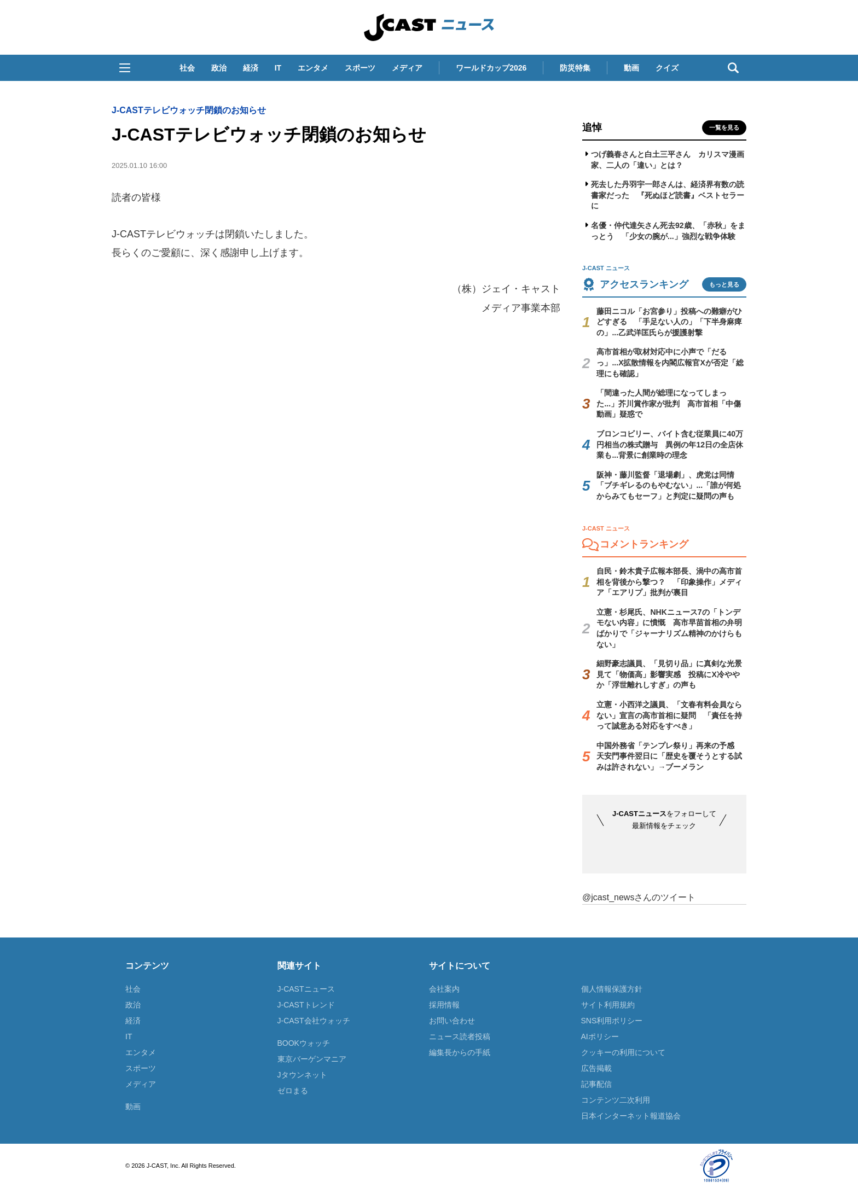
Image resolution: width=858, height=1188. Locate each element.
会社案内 (444, 989)
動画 (631, 67)
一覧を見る (724, 127)
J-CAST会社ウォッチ (313, 1020)
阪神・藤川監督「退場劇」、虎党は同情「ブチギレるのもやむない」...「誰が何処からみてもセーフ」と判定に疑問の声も (668, 485)
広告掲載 (596, 1068)
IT (278, 67)
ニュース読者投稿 (459, 1036)
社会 (187, 67)
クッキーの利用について (623, 1052)
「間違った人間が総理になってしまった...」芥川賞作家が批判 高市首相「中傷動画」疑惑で (668, 403)
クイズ (667, 67)
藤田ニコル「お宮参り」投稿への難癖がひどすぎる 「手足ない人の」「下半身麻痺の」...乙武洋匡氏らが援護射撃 (669, 322)
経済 (250, 67)
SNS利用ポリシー (612, 1020)
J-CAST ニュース (429, 27)
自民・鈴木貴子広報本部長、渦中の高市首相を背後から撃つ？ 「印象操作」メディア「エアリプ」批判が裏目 (669, 582)
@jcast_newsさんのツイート (638, 897)
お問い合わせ (452, 1020)
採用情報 (444, 1004)
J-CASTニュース (306, 989)
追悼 (592, 127)
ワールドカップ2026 (491, 67)
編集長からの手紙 (459, 1052)
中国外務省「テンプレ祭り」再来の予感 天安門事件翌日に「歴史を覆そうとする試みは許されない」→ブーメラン (669, 756)
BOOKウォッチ (303, 1043)
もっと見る (724, 284)
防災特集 (575, 67)
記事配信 (596, 1084)
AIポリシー (600, 1036)
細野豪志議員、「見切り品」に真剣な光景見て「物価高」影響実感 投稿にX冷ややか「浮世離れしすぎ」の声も (669, 674)
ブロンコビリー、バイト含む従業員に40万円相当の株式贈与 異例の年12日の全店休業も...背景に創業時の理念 (669, 444)
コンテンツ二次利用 (615, 1100)
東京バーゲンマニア (311, 1059)
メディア (407, 67)
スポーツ (360, 67)
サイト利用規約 (608, 1004)
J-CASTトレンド (306, 1004)
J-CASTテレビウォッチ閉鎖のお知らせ (189, 110)
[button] (125, 68)
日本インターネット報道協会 (631, 1115)
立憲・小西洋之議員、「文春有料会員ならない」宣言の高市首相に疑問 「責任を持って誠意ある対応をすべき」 (669, 715)
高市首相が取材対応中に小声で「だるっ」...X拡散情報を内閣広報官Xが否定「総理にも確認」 (669, 362)
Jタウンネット (302, 1074)
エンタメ (313, 67)
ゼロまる (292, 1090)
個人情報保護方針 (611, 989)
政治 (219, 67)
